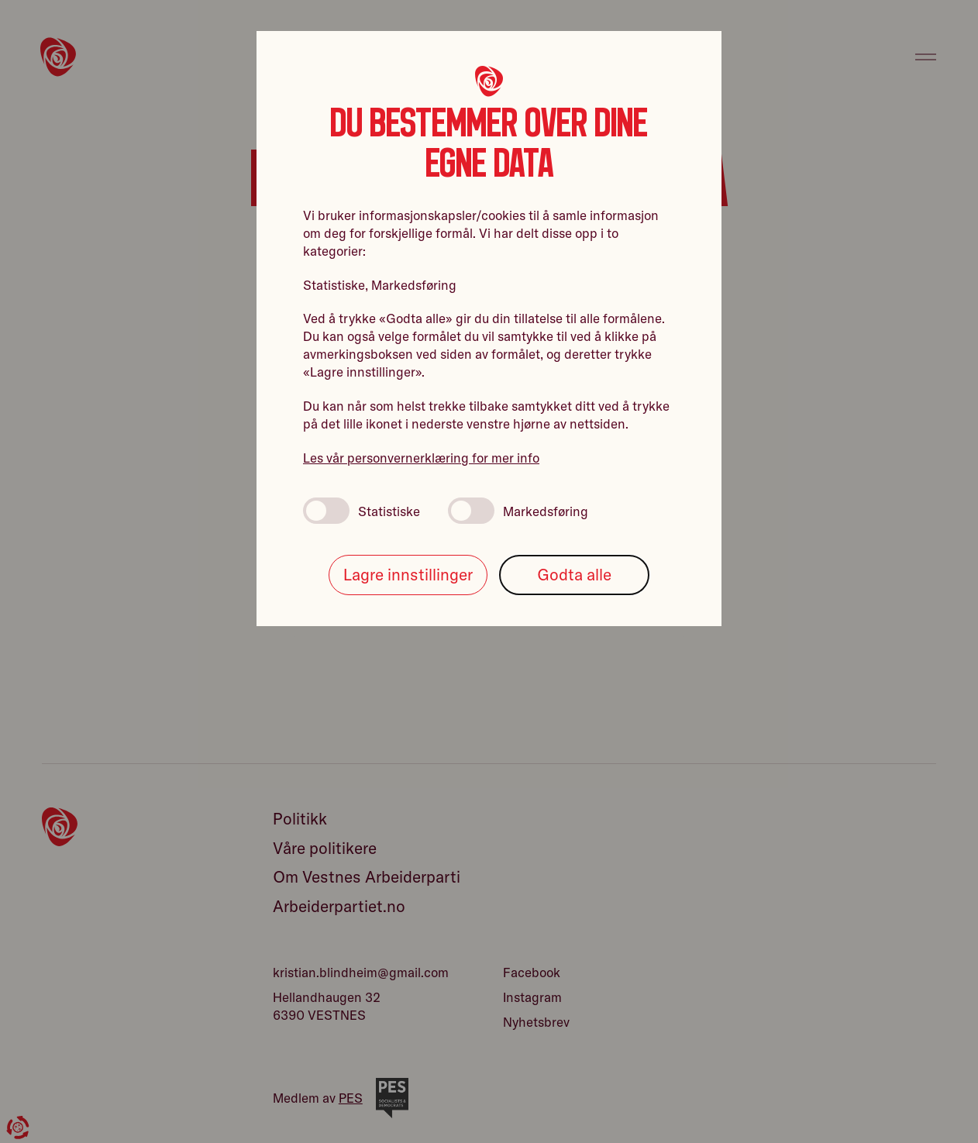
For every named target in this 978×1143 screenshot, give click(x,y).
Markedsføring (518, 510)
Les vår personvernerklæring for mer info (421, 457)
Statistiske (361, 510)
